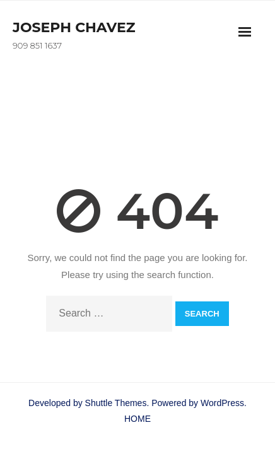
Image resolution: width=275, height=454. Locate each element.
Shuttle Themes (116, 403)
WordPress (222, 403)
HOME (137, 419)
